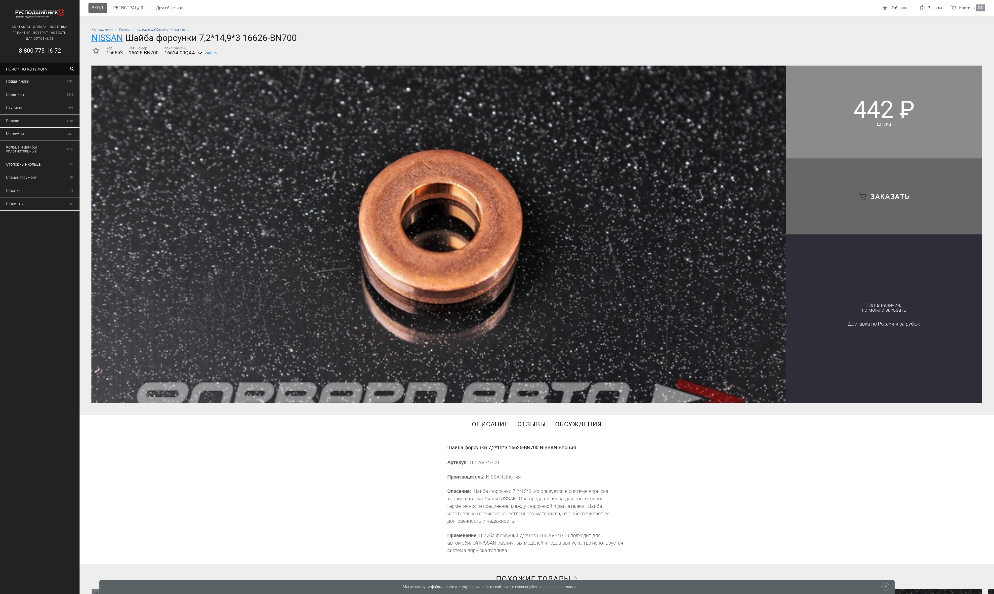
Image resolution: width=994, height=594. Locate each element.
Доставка (33, 27)
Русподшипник (102, 29)
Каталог (125, 29)
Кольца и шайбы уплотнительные (161, 29)
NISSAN (107, 38)
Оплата (14, 27)
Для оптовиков (14, 38)
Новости (33, 33)
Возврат (15, 33)
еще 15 (206, 53)
